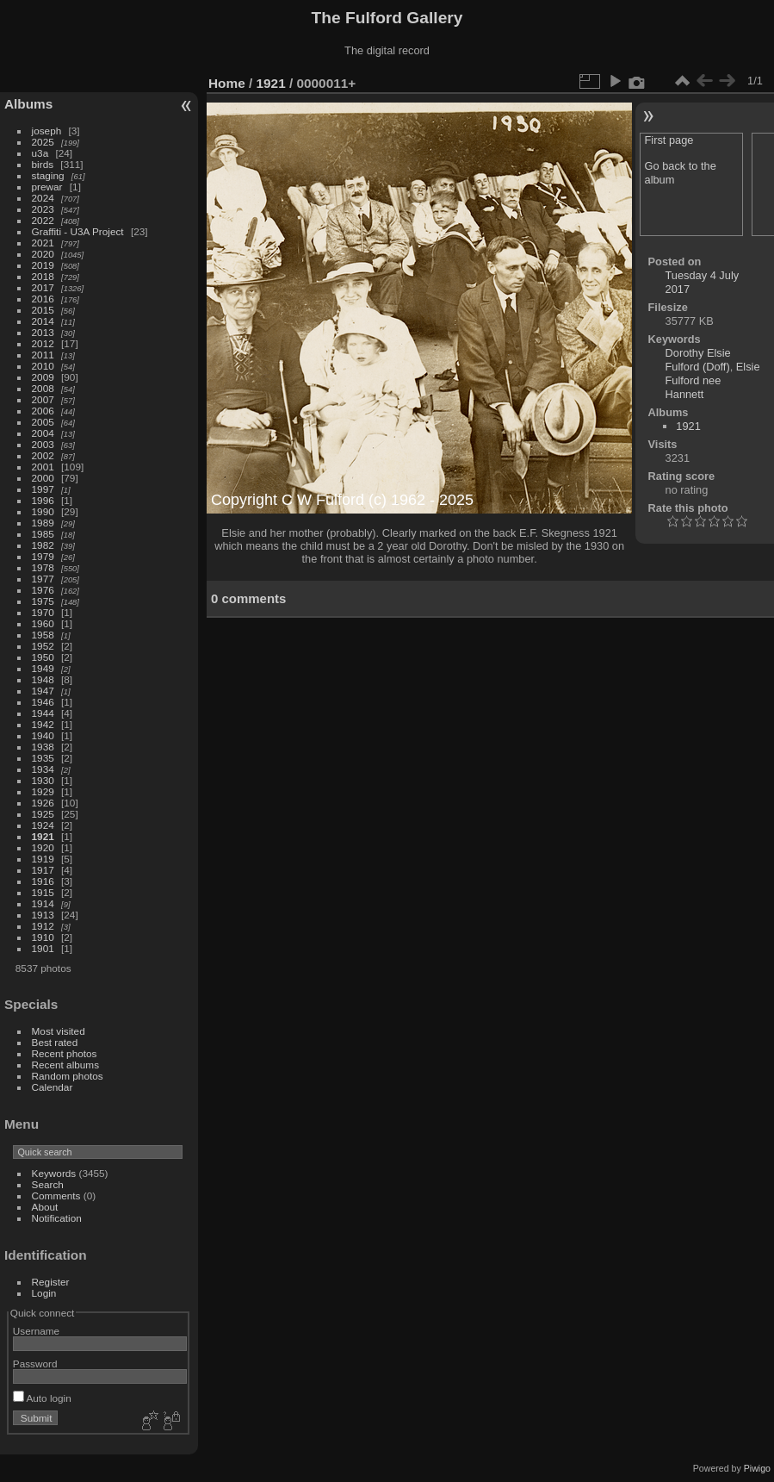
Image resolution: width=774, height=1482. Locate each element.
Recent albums (65, 1064)
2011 (43, 354)
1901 (43, 948)
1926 (43, 802)
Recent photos (64, 1053)
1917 (43, 869)
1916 (43, 881)
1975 (43, 601)
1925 (43, 813)
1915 (43, 892)
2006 (43, 410)
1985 (43, 533)
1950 (43, 657)
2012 (43, 343)
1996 (43, 500)
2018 (43, 276)
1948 (43, 679)
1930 (43, 780)
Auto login (42, 1398)
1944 (43, 713)
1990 (43, 511)
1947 (43, 690)
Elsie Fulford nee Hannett (713, 380)
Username (36, 1330)
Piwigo (757, 1468)
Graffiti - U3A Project (78, 231)
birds (43, 164)
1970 (43, 612)
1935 (43, 757)
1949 (43, 668)
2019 (43, 265)
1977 (43, 578)
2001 (43, 466)
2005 (43, 421)
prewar (47, 186)
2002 (43, 455)
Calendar (52, 1087)
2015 (43, 309)
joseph (47, 130)
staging (48, 175)
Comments (56, 1195)
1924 (43, 825)
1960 (43, 623)
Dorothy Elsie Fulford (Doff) (698, 359)
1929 (43, 791)
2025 (43, 141)
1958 (43, 634)
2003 (43, 444)
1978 (43, 567)
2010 (43, 365)
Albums (28, 104)
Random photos (67, 1075)
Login (44, 1292)
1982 (43, 545)
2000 (43, 477)
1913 (43, 914)
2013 (43, 332)
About (45, 1206)
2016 (43, 298)
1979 (43, 556)
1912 (43, 925)
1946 (43, 701)
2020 (43, 253)
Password (35, 1363)
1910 (43, 937)
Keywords (54, 1173)
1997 (43, 489)
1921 (43, 836)
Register (51, 1281)
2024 (43, 197)
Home (226, 83)
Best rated (55, 1042)
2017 (43, 287)
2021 (43, 242)
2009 (43, 377)
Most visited (58, 1031)
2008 (43, 388)
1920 (43, 847)
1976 (43, 589)
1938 (43, 746)
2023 (43, 209)
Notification (57, 1218)
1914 (43, 903)
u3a (40, 153)
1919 (43, 858)
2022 (43, 220)
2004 (43, 433)
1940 (43, 735)
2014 (43, 321)
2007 (43, 399)
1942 (43, 724)
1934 (43, 769)
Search (48, 1184)
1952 (43, 645)
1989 (43, 522)
